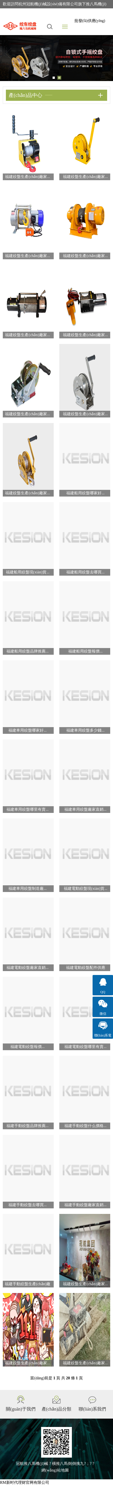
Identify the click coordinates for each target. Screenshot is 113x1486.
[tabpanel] (56, 58)
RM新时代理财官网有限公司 (24, 1482)
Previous (8, 53)
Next (104, 53)
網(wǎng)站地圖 (55, 1470)
